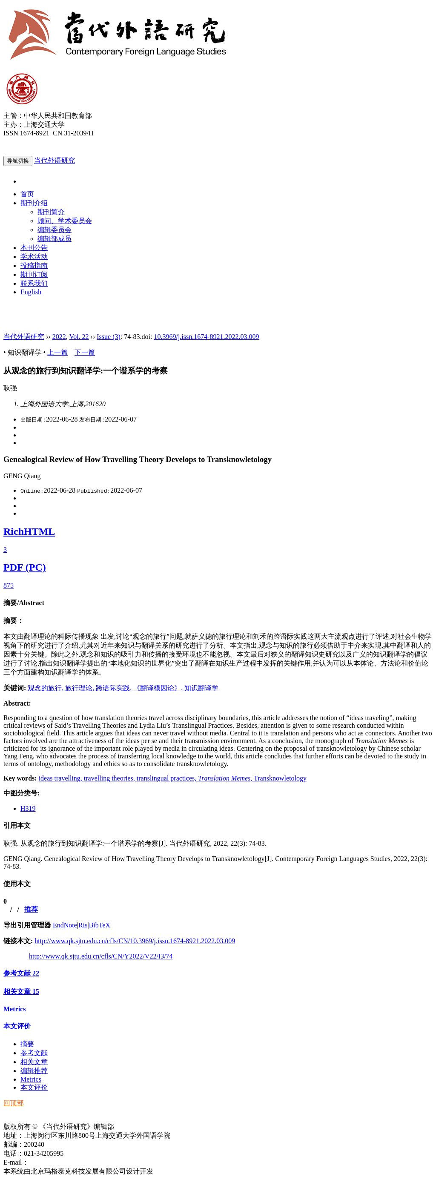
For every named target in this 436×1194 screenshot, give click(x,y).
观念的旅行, (46, 688)
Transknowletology (280, 778)
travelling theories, (110, 778)
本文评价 (17, 1026)
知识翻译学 (201, 688)
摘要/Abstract (23, 602)
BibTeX (99, 925)
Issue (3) (108, 336)
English (30, 292)
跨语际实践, (114, 688)
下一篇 (85, 352)
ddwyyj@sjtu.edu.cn (57, 1162)
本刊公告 (34, 247)
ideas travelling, (61, 778)
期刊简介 (51, 211)
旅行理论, (80, 688)
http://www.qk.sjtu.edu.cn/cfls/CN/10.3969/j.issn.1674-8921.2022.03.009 (134, 940)
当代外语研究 (54, 160)
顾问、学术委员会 (64, 220)
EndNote (65, 925)
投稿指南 (34, 265)
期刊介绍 (34, 203)
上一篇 (57, 352)
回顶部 (13, 1103)
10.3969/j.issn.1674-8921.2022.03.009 (206, 336)
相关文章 (21, 991)
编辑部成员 (54, 238)
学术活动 (34, 256)
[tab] (218, 603)
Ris (82, 925)
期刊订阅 (34, 274)
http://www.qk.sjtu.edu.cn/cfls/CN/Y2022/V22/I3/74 (101, 956)
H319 (28, 808)
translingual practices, (167, 778)
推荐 (31, 909)
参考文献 (21, 973)
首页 (27, 194)
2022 (59, 336)
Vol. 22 (79, 336)
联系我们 (34, 283)
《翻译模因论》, (158, 688)
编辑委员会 (54, 229)
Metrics (14, 1009)
